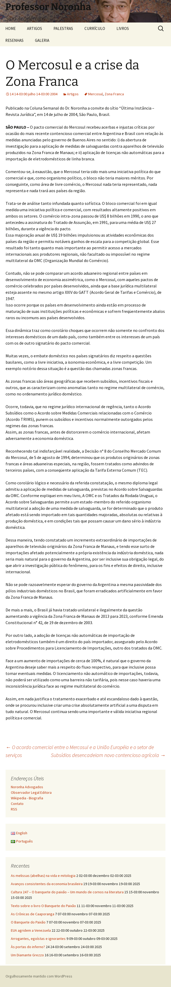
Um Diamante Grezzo (27, 955)
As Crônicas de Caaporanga (32, 914)
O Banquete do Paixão (28, 922)
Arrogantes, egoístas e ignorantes (38, 938)
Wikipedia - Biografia (27, 798)
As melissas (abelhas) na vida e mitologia (43, 875)
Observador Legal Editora (31, 792)
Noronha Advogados (27, 787)
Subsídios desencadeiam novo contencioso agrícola (108, 755)
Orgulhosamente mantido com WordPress (39, 976)
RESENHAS (14, 40)
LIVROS (122, 28)
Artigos (73, 94)
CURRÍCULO (94, 28)
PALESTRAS (63, 28)
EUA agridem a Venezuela (31, 930)
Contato (17, 803)
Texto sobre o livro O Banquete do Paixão (43, 905)
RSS (14, 809)
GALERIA (42, 40)
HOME (10, 28)
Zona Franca (114, 94)
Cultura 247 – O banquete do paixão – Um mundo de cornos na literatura (67, 892)
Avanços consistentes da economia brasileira (47, 883)
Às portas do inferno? (28, 946)
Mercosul (95, 94)
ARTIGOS (34, 28)
